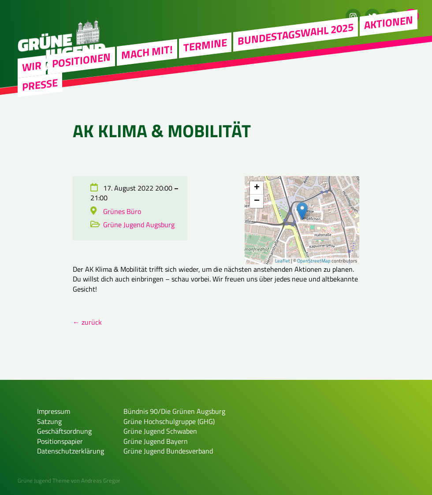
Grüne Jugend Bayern (155, 441)
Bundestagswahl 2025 (296, 34)
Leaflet (282, 260)
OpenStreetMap (314, 260)
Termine (205, 44)
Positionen (81, 60)
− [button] (257, 201)
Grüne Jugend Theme (44, 480)
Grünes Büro (122, 211)
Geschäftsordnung (64, 431)
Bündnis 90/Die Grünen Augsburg (174, 411)
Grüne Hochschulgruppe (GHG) (169, 421)
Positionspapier (60, 441)
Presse (40, 84)
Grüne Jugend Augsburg (139, 224)
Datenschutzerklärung (70, 451)
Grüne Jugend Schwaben (160, 431)
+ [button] (257, 188)
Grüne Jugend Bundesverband (168, 451)
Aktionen (388, 22)
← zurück (87, 322)
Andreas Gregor (100, 480)
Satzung (49, 421)
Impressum (53, 411)
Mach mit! (147, 52)
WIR (31, 66)
